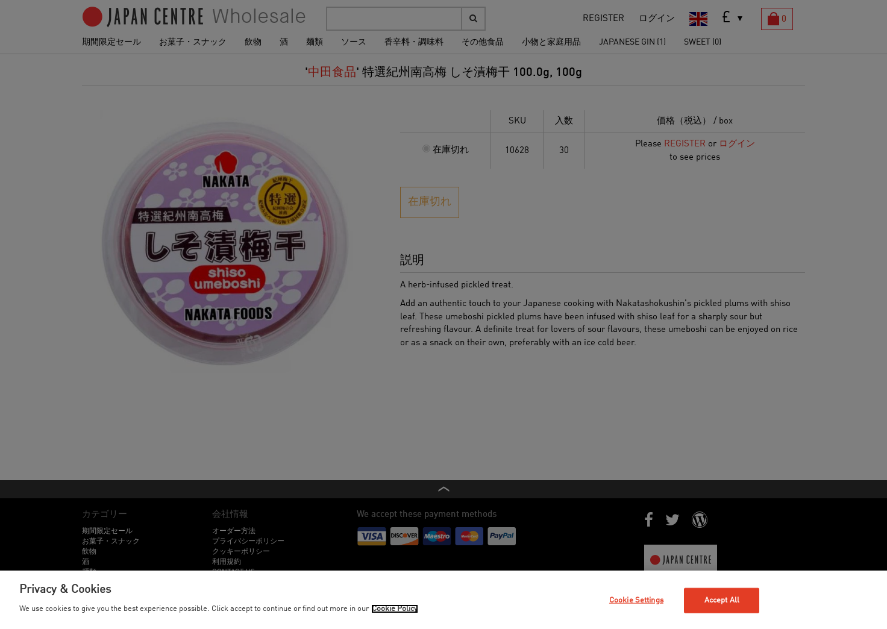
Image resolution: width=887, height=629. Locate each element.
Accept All (721, 600)
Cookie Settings (636, 600)
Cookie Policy (395, 609)
